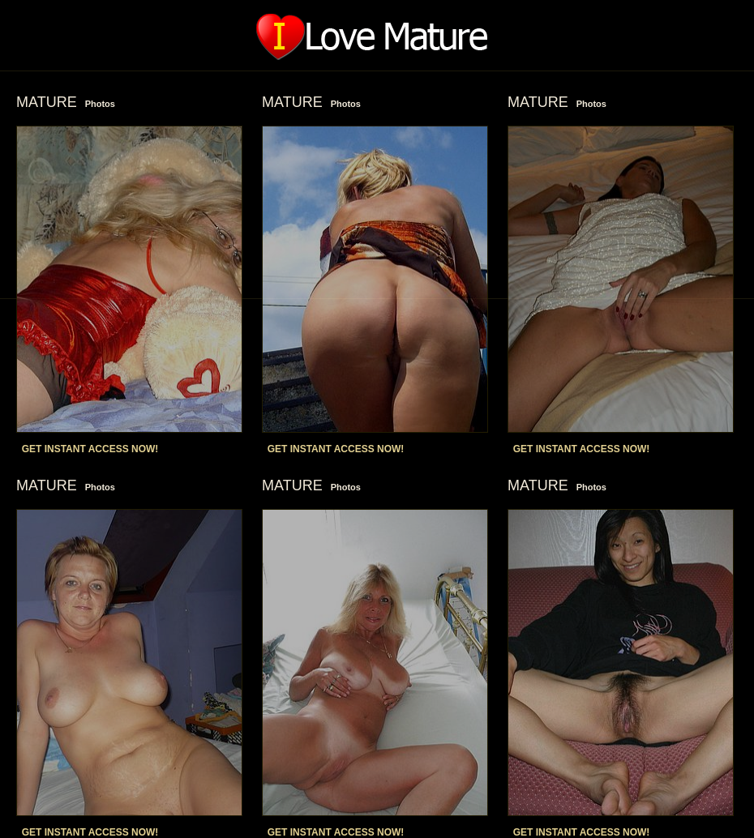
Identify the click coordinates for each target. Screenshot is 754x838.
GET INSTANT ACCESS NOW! (90, 449)
